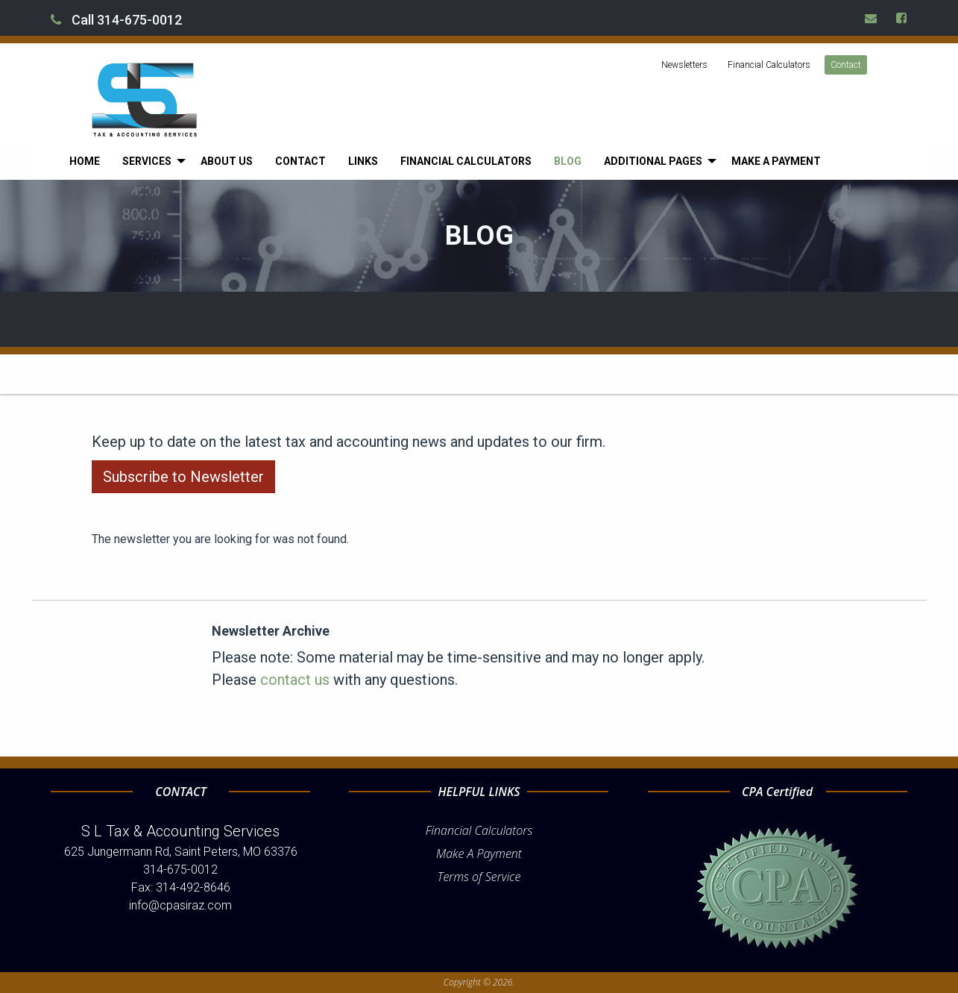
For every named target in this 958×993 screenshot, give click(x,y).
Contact (846, 65)
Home (84, 161)
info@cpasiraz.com (180, 905)
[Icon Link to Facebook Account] (902, 18)
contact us (295, 680)
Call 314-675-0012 (116, 20)
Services (146, 161)
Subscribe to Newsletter (183, 477)
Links (363, 161)
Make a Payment (776, 161)
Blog (568, 161)
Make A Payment (479, 853)
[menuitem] (84, 161)
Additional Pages (653, 161)
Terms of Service (479, 876)
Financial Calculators (769, 65)
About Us (227, 161)
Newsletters (684, 65)
